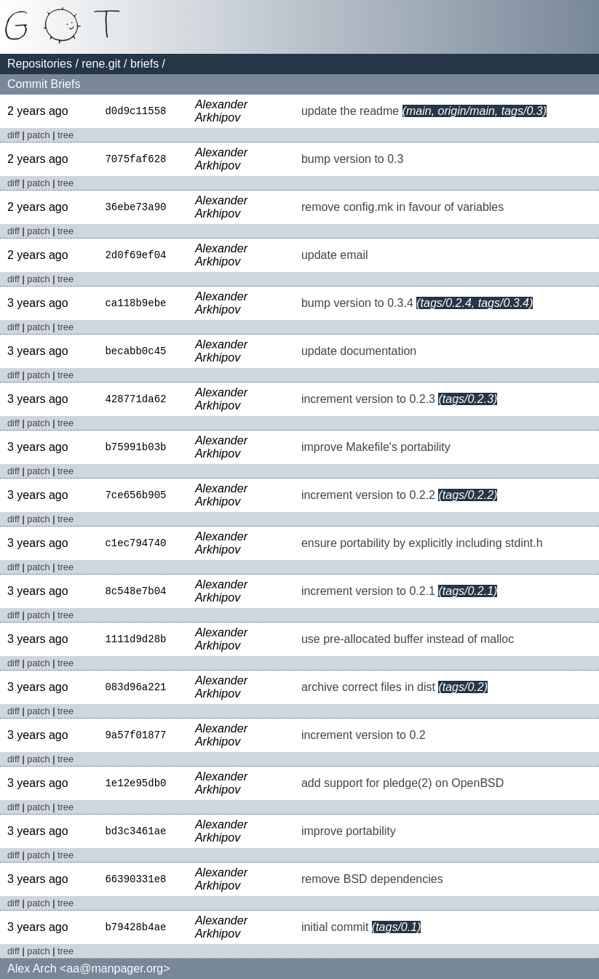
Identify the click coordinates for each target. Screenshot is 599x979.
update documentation (358, 351)
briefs (144, 63)
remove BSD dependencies (372, 879)
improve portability (348, 831)
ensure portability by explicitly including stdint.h (422, 543)
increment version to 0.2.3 (368, 399)
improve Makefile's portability (376, 447)
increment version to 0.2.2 (368, 495)
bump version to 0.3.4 (357, 303)
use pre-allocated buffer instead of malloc (407, 639)
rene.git (101, 63)
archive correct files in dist (368, 687)
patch (38, 134)
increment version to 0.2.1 (368, 591)
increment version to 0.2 (363, 735)
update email (334, 255)
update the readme (350, 111)
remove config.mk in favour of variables (402, 207)
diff (13, 134)
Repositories (39, 63)
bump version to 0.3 (352, 159)
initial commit (334, 927)
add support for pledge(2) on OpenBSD (402, 783)
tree (65, 134)
